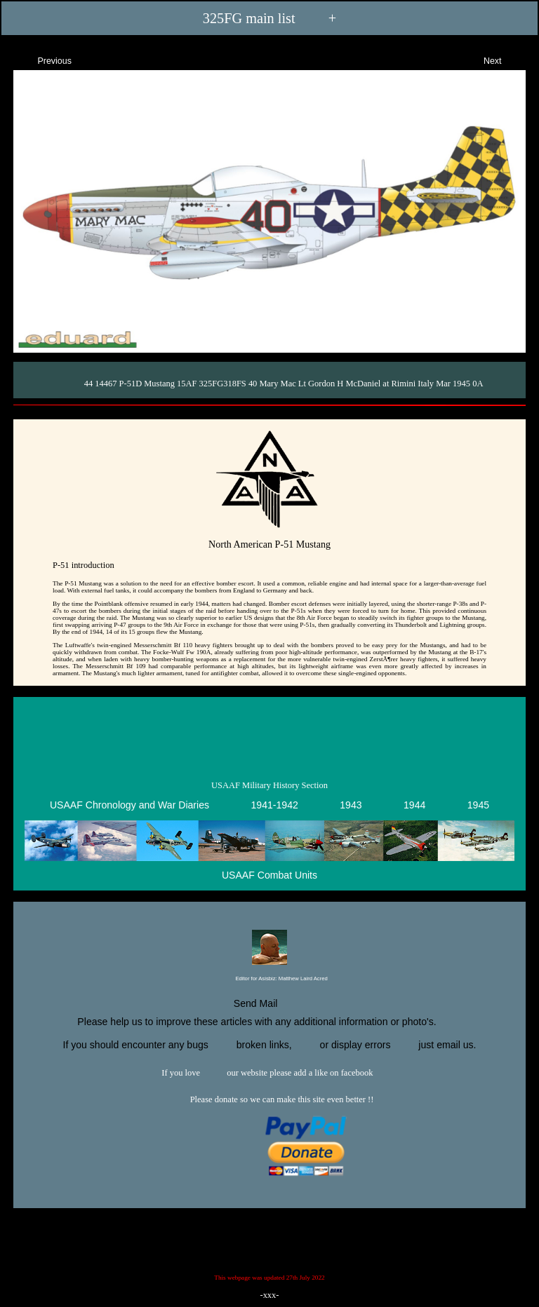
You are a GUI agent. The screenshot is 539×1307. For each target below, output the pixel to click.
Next (505, 59)
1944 (414, 805)
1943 (350, 805)
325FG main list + (269, 18)
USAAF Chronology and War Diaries (129, 805)
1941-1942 (274, 805)
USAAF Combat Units (269, 875)
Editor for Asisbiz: (269, 979)
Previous (42, 59)
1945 (478, 805)
